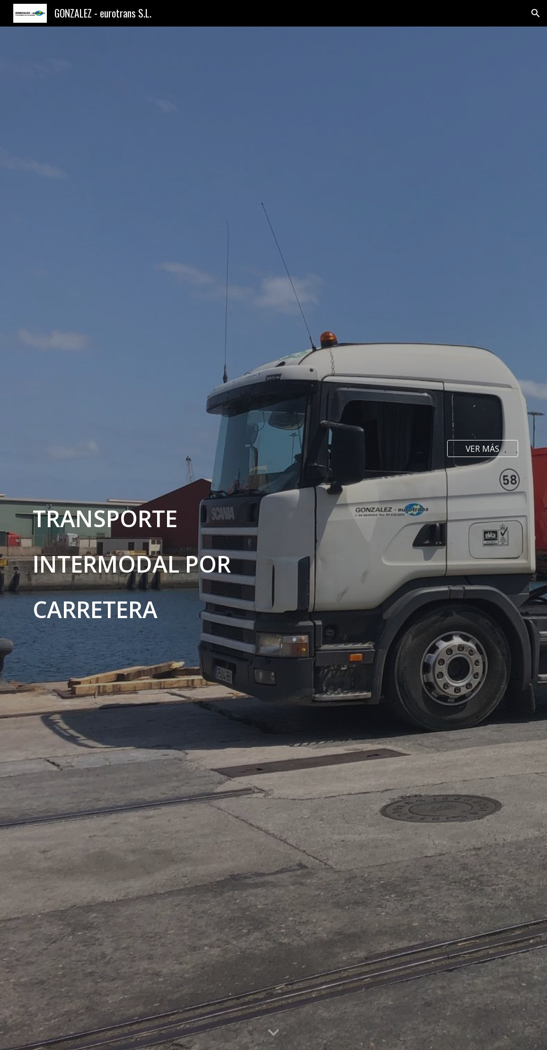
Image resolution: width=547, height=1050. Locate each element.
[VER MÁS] (483, 448)
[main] (169, 538)
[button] (535, 13)
